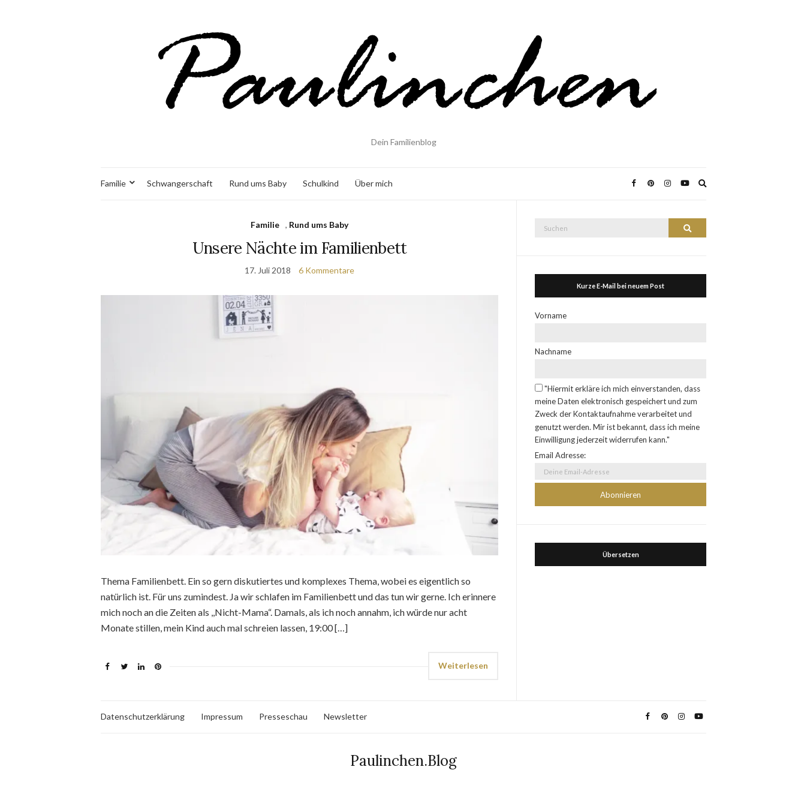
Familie (113, 183)
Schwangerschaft (180, 183)
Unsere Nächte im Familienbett (299, 248)
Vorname (551, 315)
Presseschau (283, 716)
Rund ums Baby (258, 183)
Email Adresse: (560, 455)
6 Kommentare (326, 270)
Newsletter (345, 716)
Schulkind (321, 183)
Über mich (374, 183)
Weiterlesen (463, 665)
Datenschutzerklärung (143, 716)
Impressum (222, 716)
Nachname (553, 351)
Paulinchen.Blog (403, 760)
